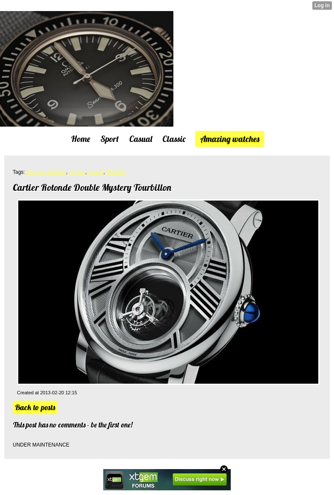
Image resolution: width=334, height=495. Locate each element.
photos (95, 172)
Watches (116, 172)
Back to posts (35, 407)
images (77, 172)
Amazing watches (46, 172)
